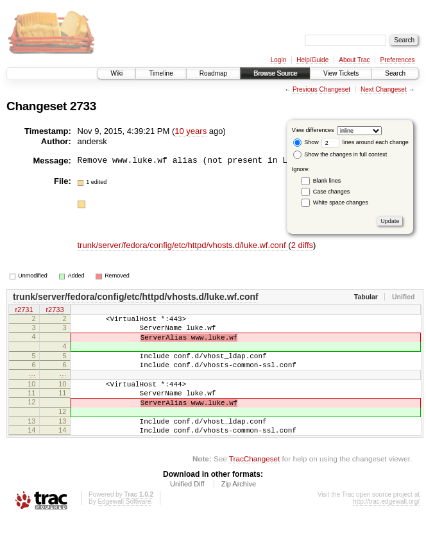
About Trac (354, 59)
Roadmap (213, 73)
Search (395, 73)
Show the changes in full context (340, 154)
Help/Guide (312, 59)
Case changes (331, 191)
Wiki (116, 73)
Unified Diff (187, 511)
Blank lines (327, 181)
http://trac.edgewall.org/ (386, 528)
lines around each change (365, 142)
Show (306, 142)
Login (278, 59)
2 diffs (302, 245)
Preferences (397, 59)
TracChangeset (254, 485)
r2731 (24, 310)
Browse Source (275, 73)
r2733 (55, 310)
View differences (313, 130)
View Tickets (341, 73)
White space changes (340, 202)
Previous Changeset (321, 89)
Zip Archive (238, 511)
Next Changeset (384, 89)
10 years (191, 131)
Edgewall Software (124, 528)
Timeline (161, 73)
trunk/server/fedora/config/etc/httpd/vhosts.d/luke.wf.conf (183, 245)
